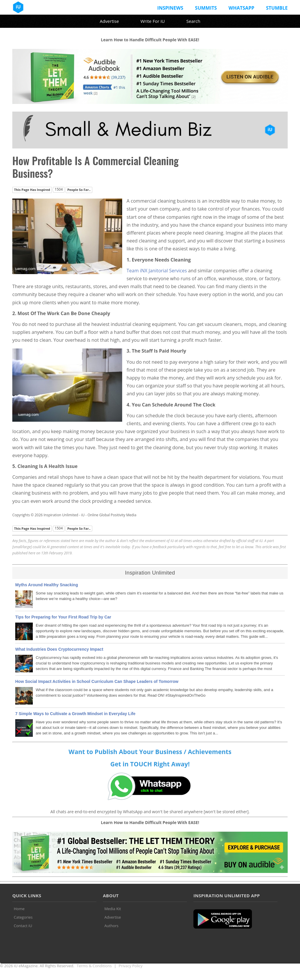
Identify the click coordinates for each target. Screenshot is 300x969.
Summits (206, 8)
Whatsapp (241, 8)
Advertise (109, 21)
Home (19, 908)
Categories (23, 917)
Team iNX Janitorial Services (157, 270)
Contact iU (23, 925)
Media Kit (112, 908)
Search (193, 21)
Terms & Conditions (94, 965)
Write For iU (152, 21)
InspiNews (170, 8)
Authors (111, 925)
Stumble (277, 8)
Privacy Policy (130, 965)
